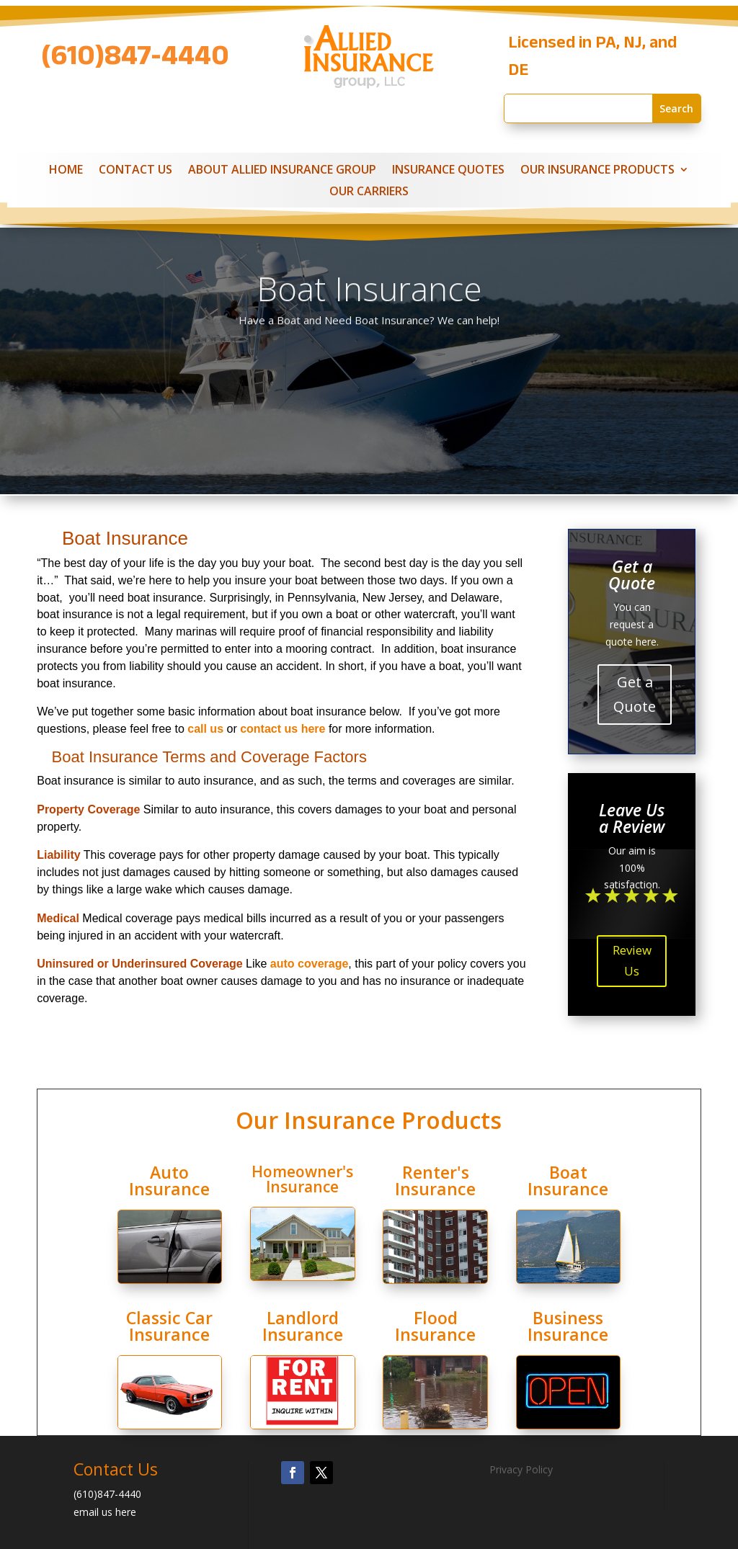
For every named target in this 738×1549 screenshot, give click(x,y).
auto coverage (309, 963)
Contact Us (135, 170)
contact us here (282, 729)
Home (66, 170)
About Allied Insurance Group (282, 170)
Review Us (632, 960)
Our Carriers (369, 192)
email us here (105, 1512)
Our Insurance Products (597, 170)
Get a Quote (634, 694)
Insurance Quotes (448, 170)
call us (205, 729)
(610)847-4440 (135, 60)
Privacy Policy (521, 1469)
